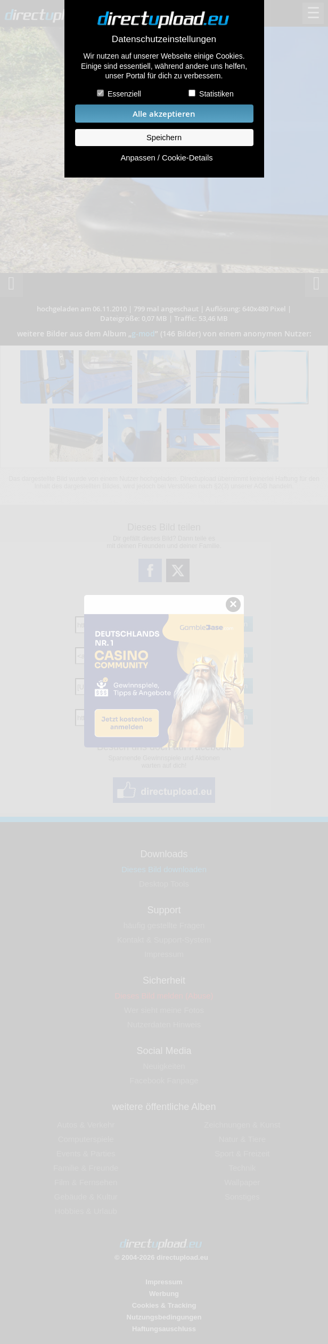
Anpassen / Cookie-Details (166, 158)
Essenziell (124, 94)
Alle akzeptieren (164, 114)
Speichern (164, 137)
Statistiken (216, 94)
